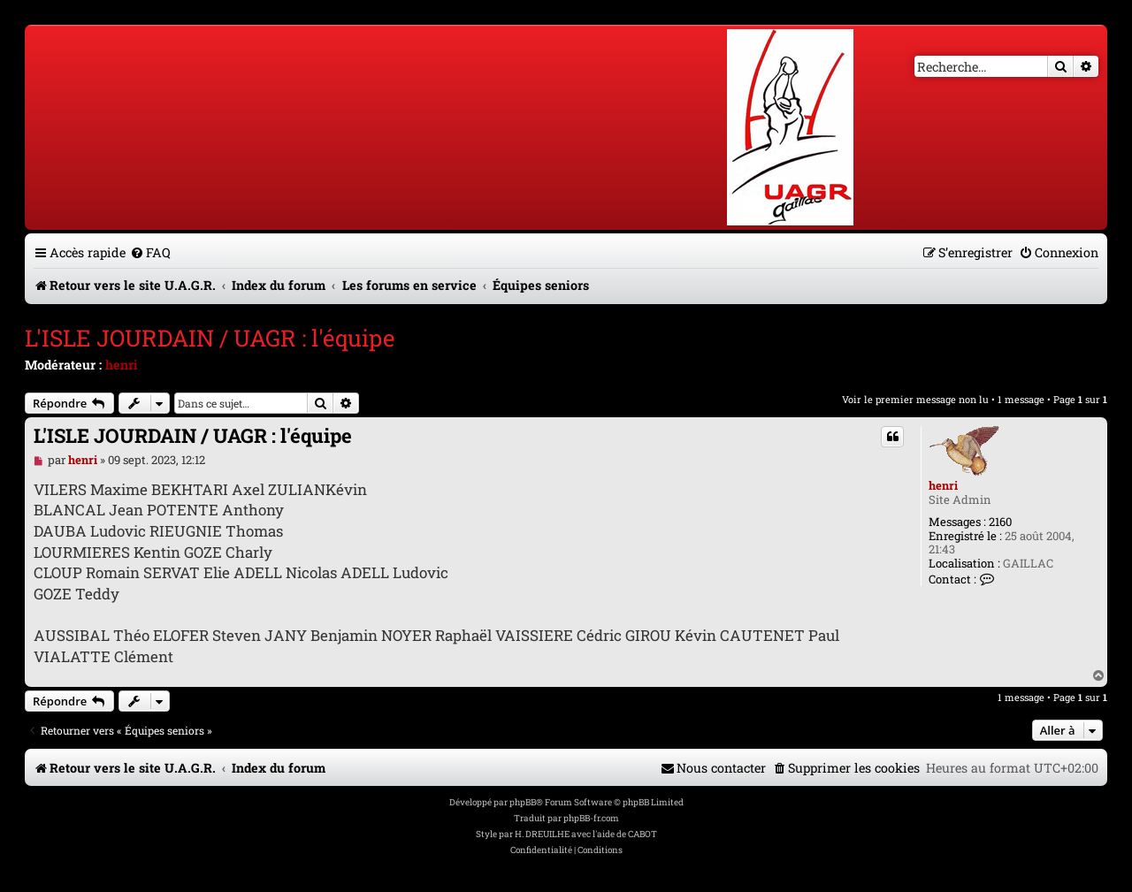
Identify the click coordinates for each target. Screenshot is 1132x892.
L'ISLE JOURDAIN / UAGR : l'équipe (209, 338)
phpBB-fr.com (591, 818)
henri (121, 364)
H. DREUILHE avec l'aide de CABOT (586, 834)
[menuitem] (150, 252)
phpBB (522, 802)
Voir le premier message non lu (915, 399)
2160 (1000, 522)
